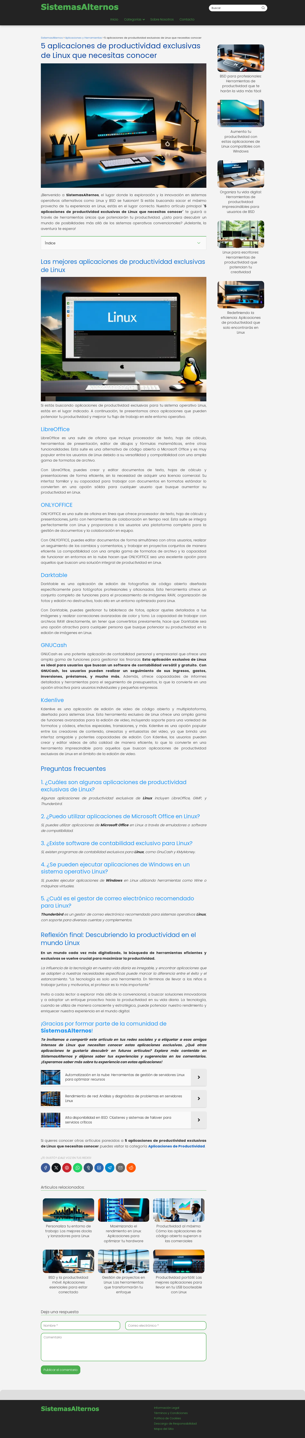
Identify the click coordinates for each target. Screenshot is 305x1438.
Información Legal (166, 1408)
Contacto (187, 19)
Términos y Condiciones (171, 1413)
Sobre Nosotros (162, 19)
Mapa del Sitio (164, 1429)
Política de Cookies (167, 1418)
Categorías (132, 19)
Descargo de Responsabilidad (175, 1424)
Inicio (114, 19)
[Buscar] (263, 8)
